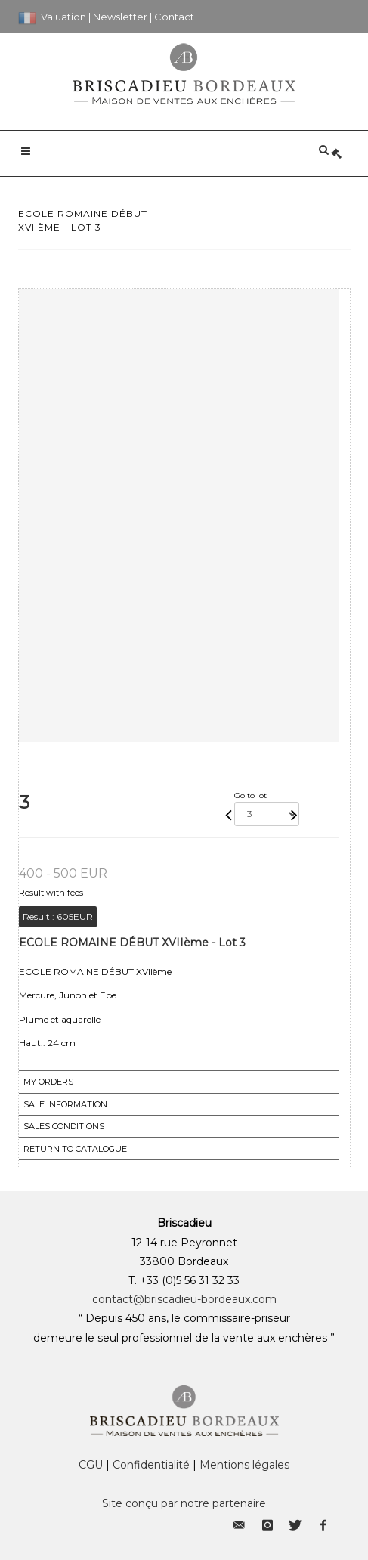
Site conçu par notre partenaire (184, 1503)
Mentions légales (244, 1465)
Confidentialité (151, 1465)
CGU (91, 1465)
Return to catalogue (75, 1149)
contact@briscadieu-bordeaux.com (184, 1299)
